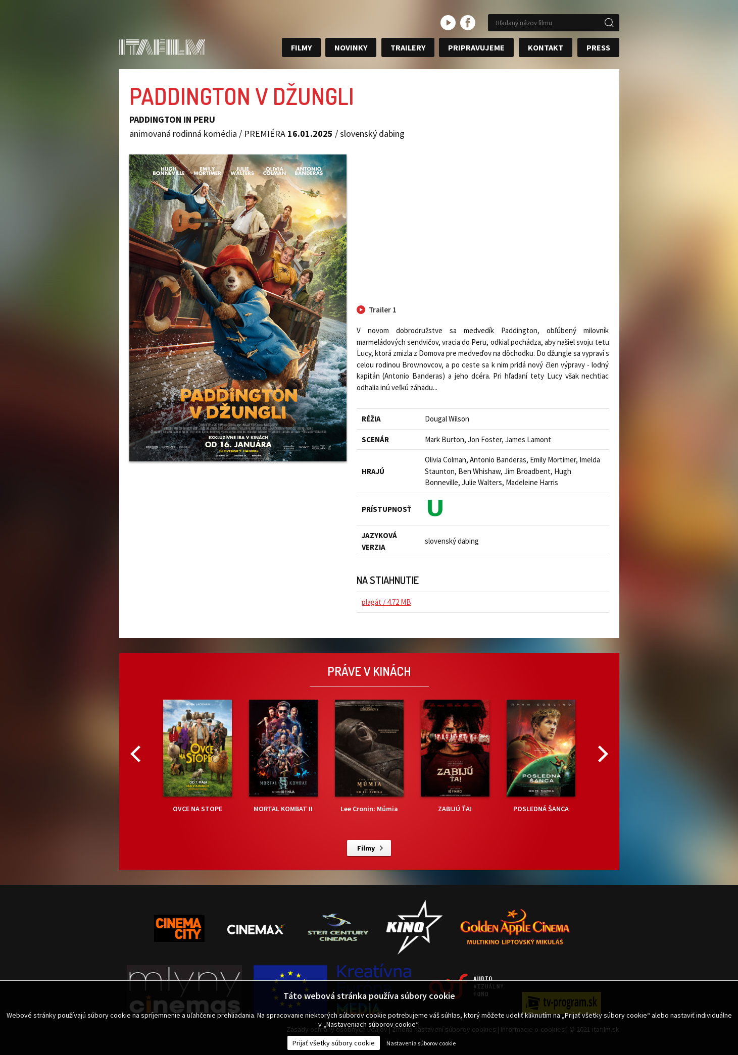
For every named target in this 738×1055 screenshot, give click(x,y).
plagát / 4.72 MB (386, 602)
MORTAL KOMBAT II (283, 756)
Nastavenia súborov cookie (421, 1043)
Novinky (350, 47)
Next (603, 754)
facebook (467, 22)
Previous (135, 754)
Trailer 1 (383, 309)
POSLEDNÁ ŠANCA (541, 756)
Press (598, 47)
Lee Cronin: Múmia (369, 756)
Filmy (301, 47)
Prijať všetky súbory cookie (333, 1042)
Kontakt (545, 47)
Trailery (407, 47)
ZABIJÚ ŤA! (455, 756)
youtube (448, 22)
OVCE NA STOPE (197, 756)
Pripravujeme (476, 47)
